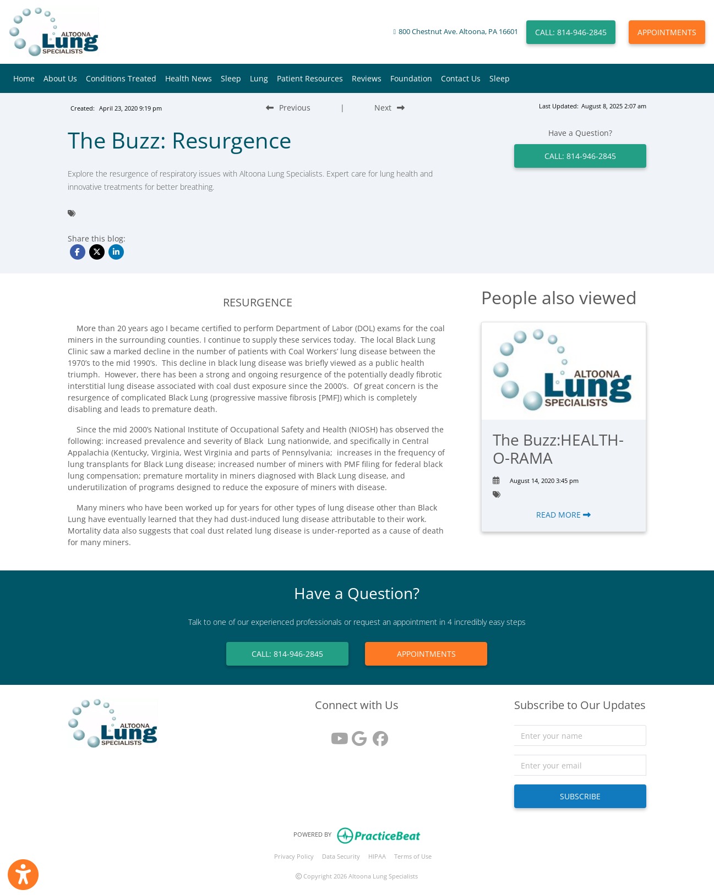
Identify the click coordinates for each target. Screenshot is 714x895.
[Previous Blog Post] (288, 107)
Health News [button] (188, 78)
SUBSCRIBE (580, 796)
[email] (580, 765)
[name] (580, 735)
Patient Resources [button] (310, 78)
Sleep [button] (231, 78)
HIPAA (377, 856)
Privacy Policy (294, 856)
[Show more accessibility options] (23, 875)
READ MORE (563, 514)
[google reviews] (357, 735)
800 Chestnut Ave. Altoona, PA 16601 (458, 31)
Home (24, 78)
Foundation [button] (411, 78)
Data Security (341, 856)
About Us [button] (60, 78)
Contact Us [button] (461, 78)
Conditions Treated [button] (121, 78)
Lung (259, 78)
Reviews (366, 78)
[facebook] (378, 735)
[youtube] (336, 735)
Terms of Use (413, 856)
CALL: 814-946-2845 (571, 32)
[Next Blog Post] (389, 107)
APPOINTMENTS (666, 32)
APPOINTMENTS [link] (426, 654)
